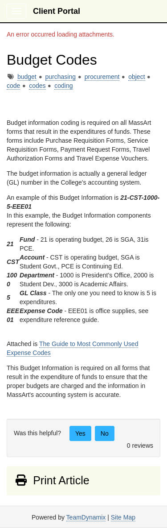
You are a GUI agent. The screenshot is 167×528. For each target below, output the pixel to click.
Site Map (123, 517)
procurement (102, 76)
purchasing (60, 76)
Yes (80, 433)
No (105, 433)
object (136, 76)
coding (63, 85)
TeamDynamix (86, 517)
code (13, 85)
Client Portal (56, 11)
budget (27, 76)
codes (37, 85)
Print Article (52, 480)
